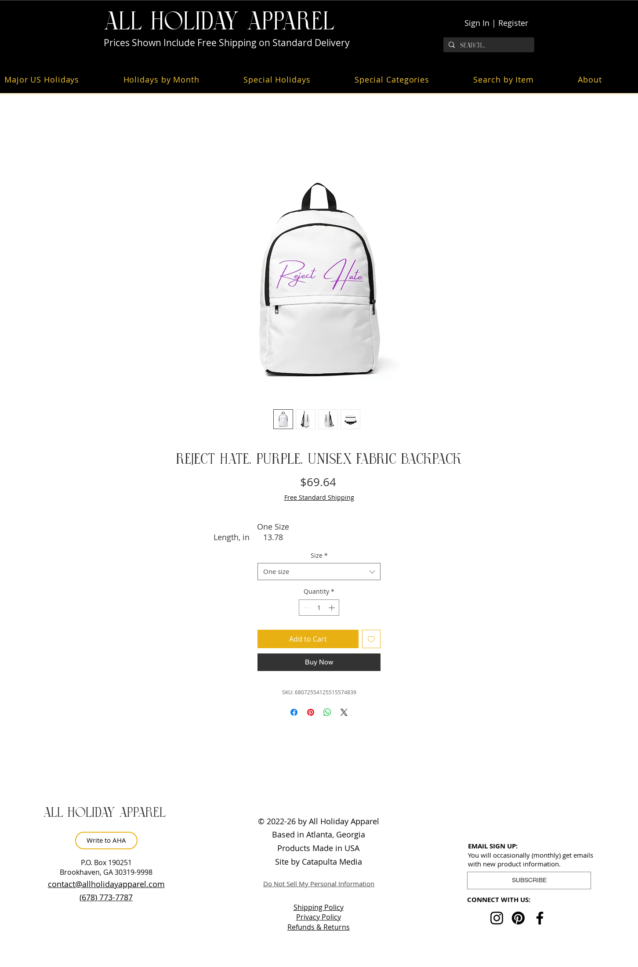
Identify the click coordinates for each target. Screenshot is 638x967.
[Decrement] (305, 607)
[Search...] (488, 45)
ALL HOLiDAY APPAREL (219, 21)
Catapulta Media (332, 861)
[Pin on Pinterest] (310, 712)
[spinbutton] (319, 607)
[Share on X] (344, 712)
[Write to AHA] (106, 840)
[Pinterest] (518, 918)
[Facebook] (539, 918)
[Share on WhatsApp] (327, 712)
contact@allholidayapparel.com (106, 884)
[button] (177, 79)
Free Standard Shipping (319, 497)
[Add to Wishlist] (371, 639)
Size (319, 555)
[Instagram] (496, 918)
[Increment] (332, 607)
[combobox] (319, 571)
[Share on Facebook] (294, 712)
